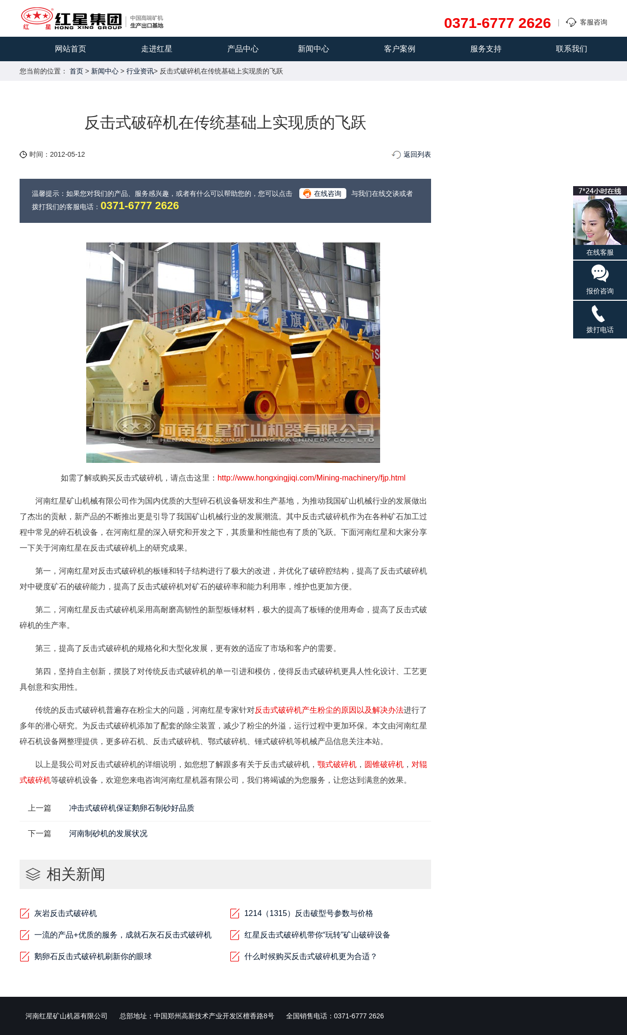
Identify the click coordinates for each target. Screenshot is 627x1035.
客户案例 (399, 49)
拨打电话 (600, 319)
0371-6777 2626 (497, 23)
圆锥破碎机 (384, 764)
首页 (76, 71)
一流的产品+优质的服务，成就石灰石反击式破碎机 (122, 935)
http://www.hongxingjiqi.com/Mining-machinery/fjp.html (311, 478)
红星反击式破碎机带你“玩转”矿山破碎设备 (317, 935)
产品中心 (243, 49)
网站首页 (70, 49)
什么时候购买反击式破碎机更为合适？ (311, 956)
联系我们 (571, 49)
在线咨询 (327, 193)
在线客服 (600, 221)
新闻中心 (313, 49)
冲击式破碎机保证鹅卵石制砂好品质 (131, 808)
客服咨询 (593, 22)
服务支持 (486, 49)
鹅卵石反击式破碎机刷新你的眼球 (93, 956)
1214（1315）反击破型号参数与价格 (308, 913)
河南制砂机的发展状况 (108, 833)
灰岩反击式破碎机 (65, 913)
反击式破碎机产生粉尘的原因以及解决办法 (329, 710)
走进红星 (156, 49)
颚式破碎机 (337, 764)
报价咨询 (600, 279)
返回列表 (417, 154)
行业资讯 (140, 71)
